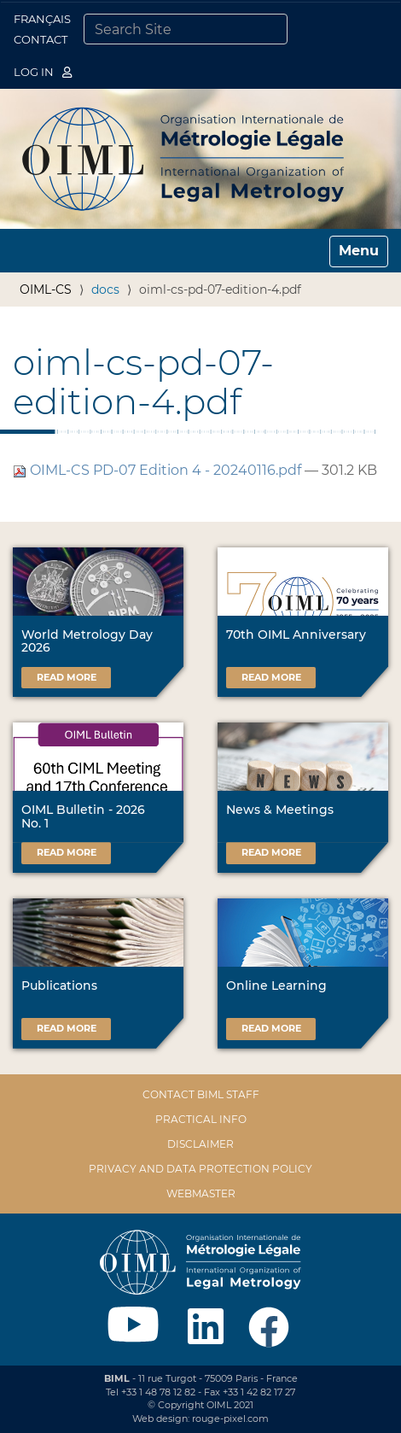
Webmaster (200, 1193)
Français (42, 19)
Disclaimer (200, 1144)
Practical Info (201, 1119)
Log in (43, 72)
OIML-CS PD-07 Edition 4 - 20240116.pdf (159, 470)
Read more (66, 677)
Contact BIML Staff (200, 1094)
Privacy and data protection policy (200, 1168)
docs (105, 289)
